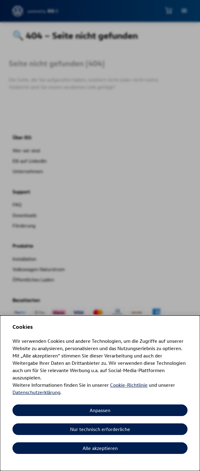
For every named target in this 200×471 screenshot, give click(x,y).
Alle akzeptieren (100, 448)
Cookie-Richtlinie (129, 385)
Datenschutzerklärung (36, 392)
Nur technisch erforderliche (100, 429)
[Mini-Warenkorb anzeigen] (168, 10)
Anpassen (100, 410)
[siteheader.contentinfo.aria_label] (17, 11)
